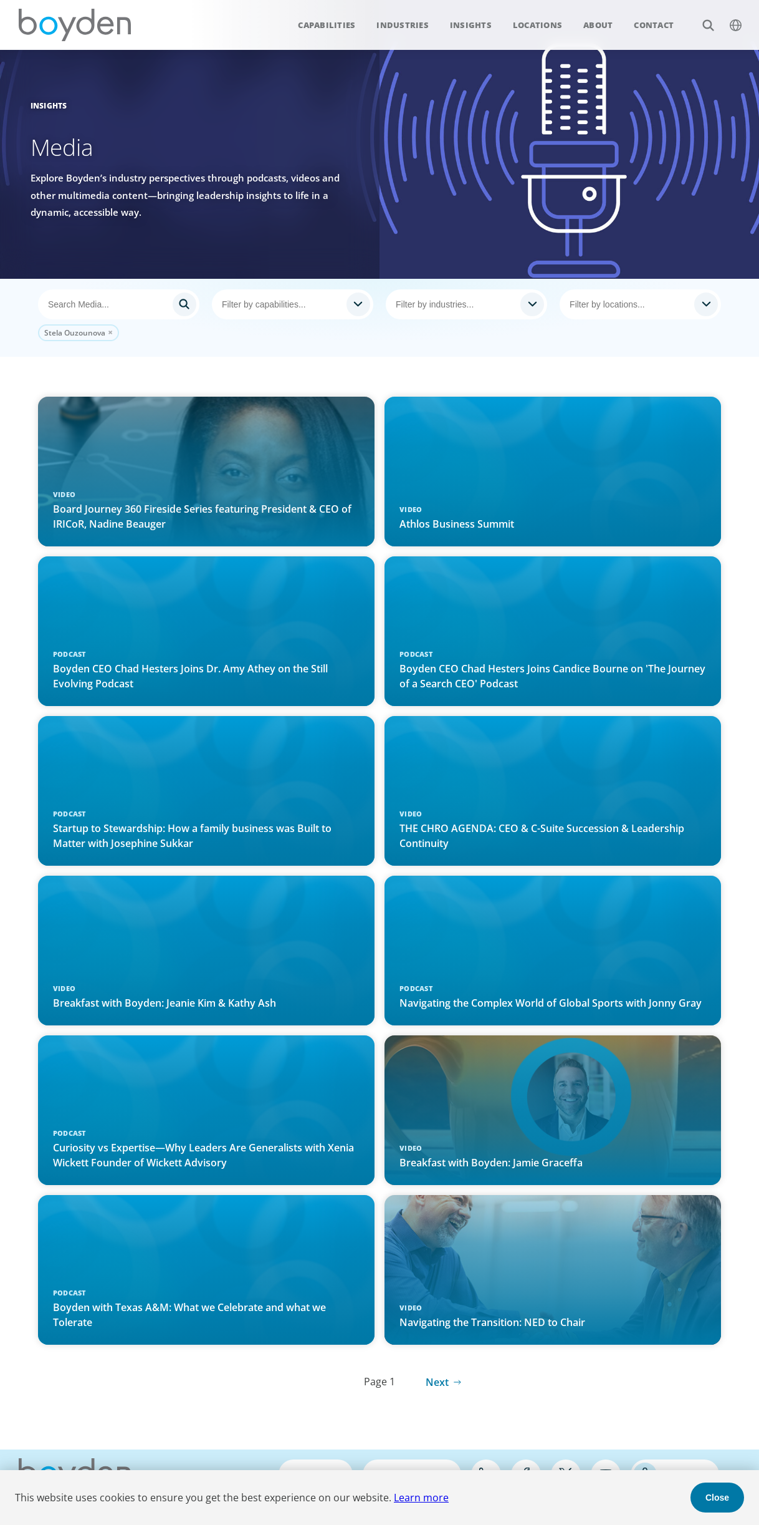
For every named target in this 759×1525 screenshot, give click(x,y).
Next (437, 1382)
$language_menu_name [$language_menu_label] (728, 18)
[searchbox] (281, 304)
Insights (471, 25)
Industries (402, 25)
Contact (654, 25)
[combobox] (292, 304)
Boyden (75, 25)
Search (701, 18)
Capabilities (326, 25)
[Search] (118, 304)
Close (717, 1498)
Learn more (421, 1497)
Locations (537, 25)
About (598, 25)
